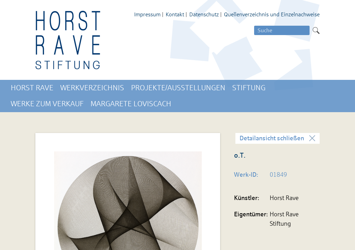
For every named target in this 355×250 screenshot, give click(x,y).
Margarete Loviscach (130, 104)
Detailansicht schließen (272, 138)
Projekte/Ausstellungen (178, 88)
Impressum (147, 14)
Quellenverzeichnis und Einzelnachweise (272, 14)
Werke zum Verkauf (47, 104)
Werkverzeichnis (92, 88)
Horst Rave (32, 88)
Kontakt (175, 14)
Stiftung (249, 88)
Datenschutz (204, 14)
